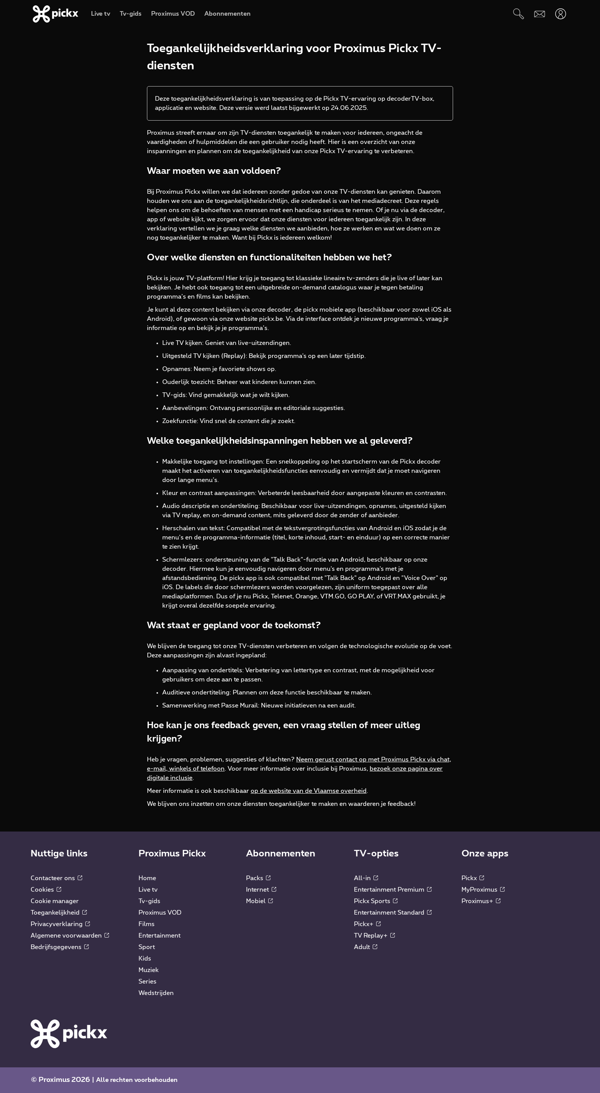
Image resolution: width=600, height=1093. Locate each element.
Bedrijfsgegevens (60, 947)
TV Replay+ (374, 936)
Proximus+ (481, 901)
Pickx (472, 878)
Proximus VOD (160, 913)
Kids (145, 959)
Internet (261, 890)
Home (147, 878)
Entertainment (160, 936)
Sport (147, 947)
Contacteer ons (56, 878)
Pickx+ (367, 924)
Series (148, 982)
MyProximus (483, 890)
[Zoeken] (518, 14)
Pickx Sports (376, 901)
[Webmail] (539, 14)
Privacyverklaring (60, 924)
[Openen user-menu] (560, 14)
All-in (366, 878)
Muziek (149, 970)
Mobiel (259, 901)
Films (147, 924)
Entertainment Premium (393, 890)
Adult (365, 947)
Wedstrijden (156, 993)
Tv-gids (149, 901)
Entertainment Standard (393, 913)
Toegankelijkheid (59, 913)
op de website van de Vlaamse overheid (309, 791)
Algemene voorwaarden (70, 936)
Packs (258, 878)
